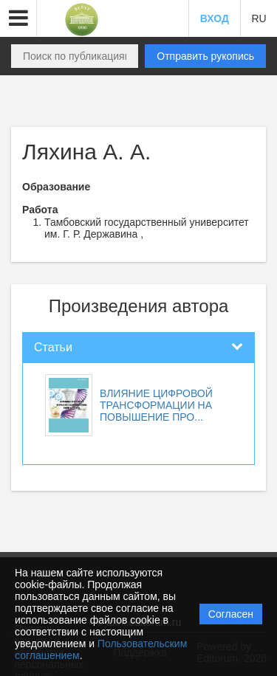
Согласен (230, 614)
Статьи (53, 347)
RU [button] (258, 18)
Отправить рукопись (205, 56)
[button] (18, 18)
